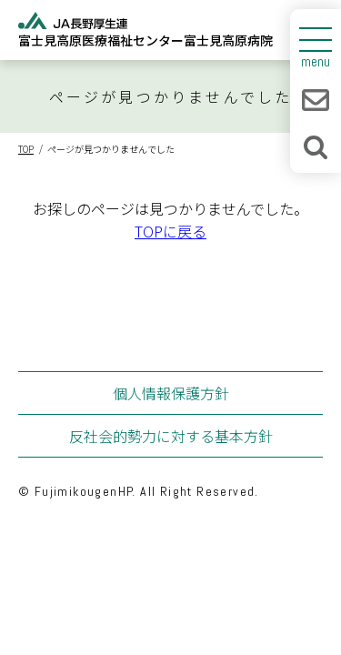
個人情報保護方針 (171, 393)
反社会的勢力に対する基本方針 (171, 436)
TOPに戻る (170, 231)
